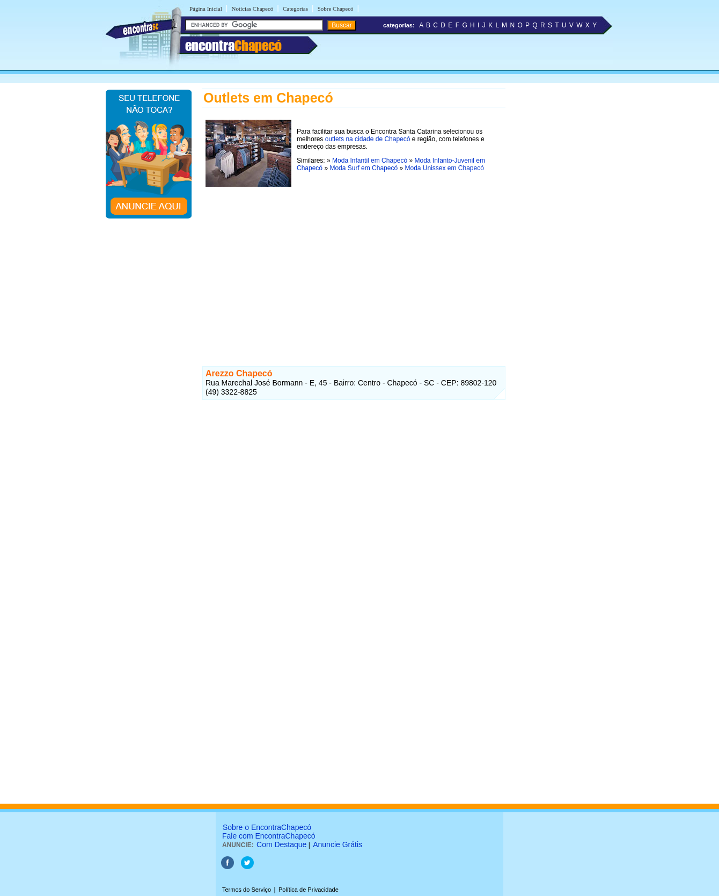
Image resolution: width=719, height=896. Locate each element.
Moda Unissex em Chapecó (444, 168)
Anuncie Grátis (337, 844)
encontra (233, 45)
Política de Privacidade (308, 889)
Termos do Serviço (246, 889)
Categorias (295, 8)
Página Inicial (205, 8)
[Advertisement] (353, 265)
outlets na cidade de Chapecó (367, 139)
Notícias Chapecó (252, 8)
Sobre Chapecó (336, 8)
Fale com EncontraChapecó (269, 836)
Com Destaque (281, 844)
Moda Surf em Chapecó (363, 168)
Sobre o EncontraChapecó (267, 827)
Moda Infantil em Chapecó (369, 160)
